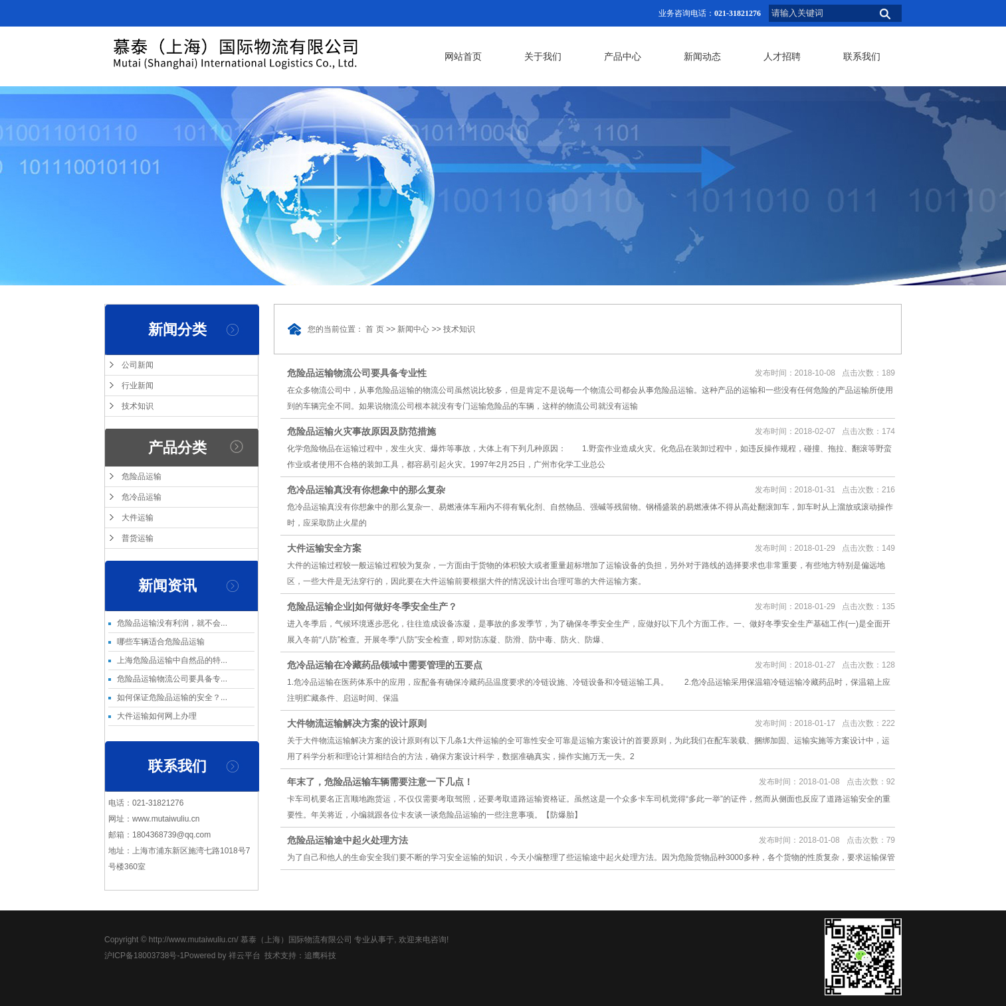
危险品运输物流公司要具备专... (172, 678)
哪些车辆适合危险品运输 (161, 641)
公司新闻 (137, 365)
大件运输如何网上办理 (157, 716)
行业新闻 (137, 385)
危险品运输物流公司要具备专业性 (357, 373)
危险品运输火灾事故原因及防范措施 (361, 431)
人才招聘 (782, 56)
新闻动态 (702, 56)
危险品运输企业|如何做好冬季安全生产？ (372, 606)
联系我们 (861, 56)
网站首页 (463, 56)
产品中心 (622, 56)
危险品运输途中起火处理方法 (347, 840)
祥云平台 (244, 955)
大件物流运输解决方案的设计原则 (357, 723)
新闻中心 (413, 329)
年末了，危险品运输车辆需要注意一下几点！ (380, 781)
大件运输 (137, 517)
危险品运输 (141, 476)
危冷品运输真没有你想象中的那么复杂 (366, 489)
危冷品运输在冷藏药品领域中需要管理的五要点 (384, 665)
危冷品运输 (141, 497)
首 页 (374, 329)
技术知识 (137, 406)
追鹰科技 (320, 955)
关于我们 (542, 56)
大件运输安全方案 (324, 548)
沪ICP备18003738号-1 (144, 955)
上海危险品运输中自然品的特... (172, 660)
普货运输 (137, 538)
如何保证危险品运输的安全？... (172, 697)
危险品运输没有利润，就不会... (172, 623)
